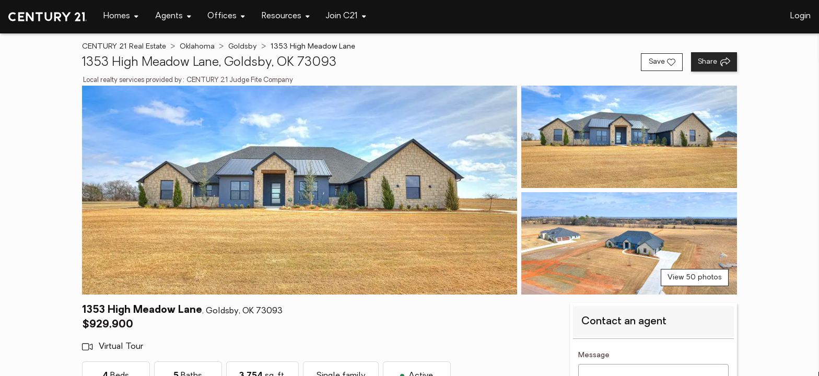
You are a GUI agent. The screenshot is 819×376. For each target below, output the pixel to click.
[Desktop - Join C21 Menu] (346, 16)
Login (800, 16)
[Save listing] (662, 62)
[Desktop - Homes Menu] (120, 16)
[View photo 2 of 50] (629, 137)
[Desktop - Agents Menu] (173, 16)
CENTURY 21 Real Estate (124, 47)
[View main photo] (300, 190)
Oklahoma (197, 47)
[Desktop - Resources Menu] (286, 16)
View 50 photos (695, 277)
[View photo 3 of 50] (629, 243)
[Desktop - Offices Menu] (226, 16)
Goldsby (242, 47)
